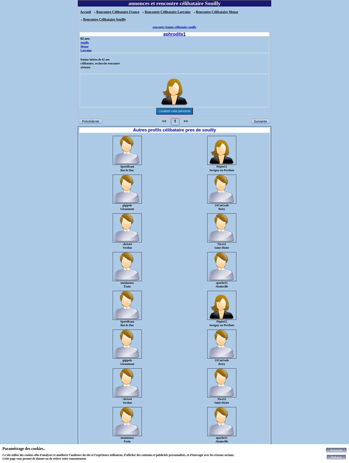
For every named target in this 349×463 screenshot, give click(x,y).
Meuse (84, 46)
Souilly (84, 42)
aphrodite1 (174, 34)
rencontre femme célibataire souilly (174, 27)
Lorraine (86, 50)
